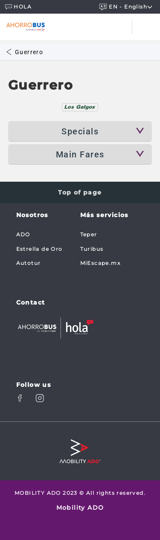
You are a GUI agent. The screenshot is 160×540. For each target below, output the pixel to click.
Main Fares (80, 154)
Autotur (28, 263)
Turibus (92, 249)
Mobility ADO (80, 507)
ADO (23, 234)
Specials (80, 131)
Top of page (80, 192)
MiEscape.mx (100, 263)
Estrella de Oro (39, 249)
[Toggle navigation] (146, 26)
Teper (88, 234)
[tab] (80, 107)
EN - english (127, 7)
